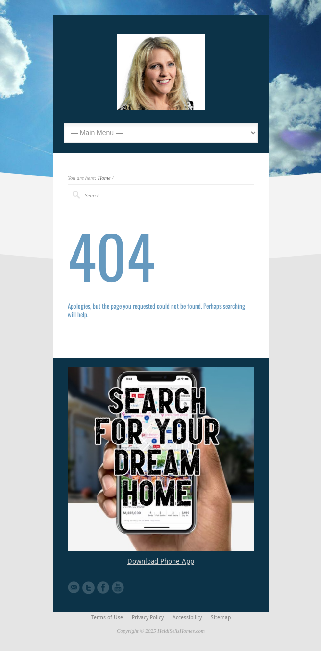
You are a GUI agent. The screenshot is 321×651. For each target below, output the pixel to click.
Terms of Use (107, 617)
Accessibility (187, 617)
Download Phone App (160, 561)
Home (104, 178)
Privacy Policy (148, 617)
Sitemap (221, 617)
